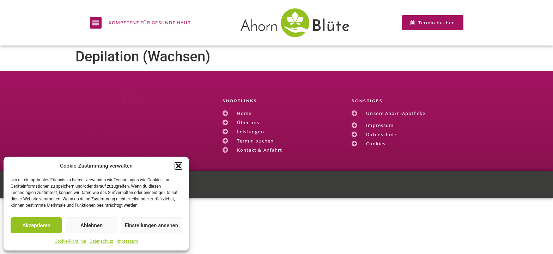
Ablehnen (91, 225)
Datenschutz (101, 241)
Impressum (127, 241)
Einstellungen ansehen (151, 225)
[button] (178, 165)
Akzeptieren (36, 225)
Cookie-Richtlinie (70, 241)
